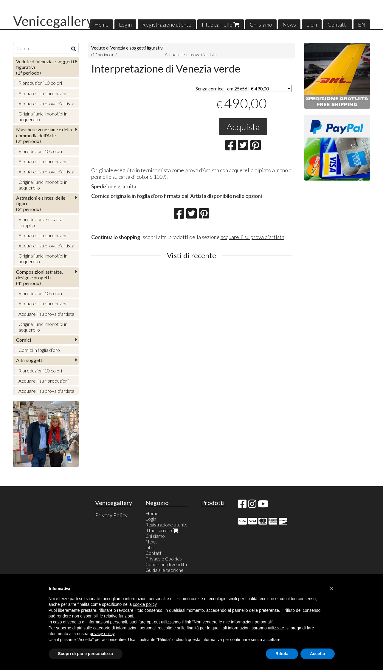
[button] (332, 588)
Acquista (243, 126)
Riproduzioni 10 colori (40, 83)
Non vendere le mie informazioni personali (233, 622)
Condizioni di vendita (166, 564)
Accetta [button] (317, 653)
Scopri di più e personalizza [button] (85, 653)
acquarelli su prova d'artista (252, 237)
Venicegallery (53, 21)
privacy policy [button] (102, 633)
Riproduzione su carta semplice (40, 222)
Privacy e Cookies (163, 558)
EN (361, 24)
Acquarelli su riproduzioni (43, 93)
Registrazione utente (166, 24)
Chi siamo (261, 24)
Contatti (338, 24)
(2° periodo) (44, 135)
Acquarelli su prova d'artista (191, 54)
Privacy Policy (111, 515)
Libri (311, 24)
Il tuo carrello (220, 24)
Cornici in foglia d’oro (39, 350)
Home (101, 24)
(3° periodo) (40, 203)
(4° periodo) (39, 277)
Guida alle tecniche (164, 570)
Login (125, 24)
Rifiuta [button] (282, 653)
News (289, 24)
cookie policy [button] (144, 604)
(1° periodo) (45, 67)
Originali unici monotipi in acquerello (42, 116)
